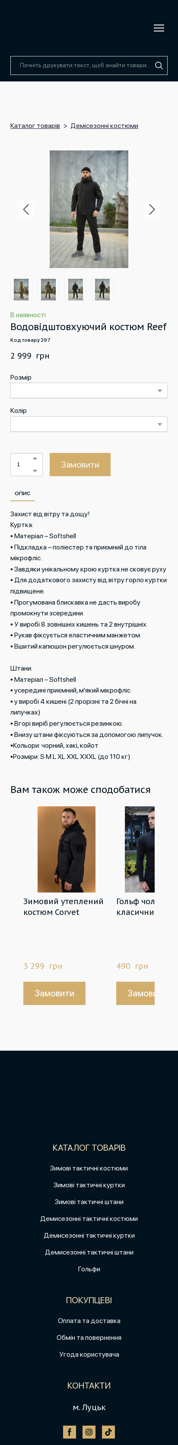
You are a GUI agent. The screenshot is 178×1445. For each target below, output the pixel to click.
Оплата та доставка (89, 1321)
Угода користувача (89, 1354)
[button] (159, 65)
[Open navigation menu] (159, 28)
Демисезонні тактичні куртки (89, 1235)
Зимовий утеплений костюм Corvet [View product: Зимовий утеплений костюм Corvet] (63, 906)
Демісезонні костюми (104, 126)
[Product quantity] (24, 464)
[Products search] (89, 65)
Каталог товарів (35, 126)
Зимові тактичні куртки (89, 1185)
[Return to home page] (30, 28)
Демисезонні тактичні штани (89, 1252)
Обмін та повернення (89, 1337)
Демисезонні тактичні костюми (89, 1218)
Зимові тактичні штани (89, 1202)
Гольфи (89, 1269)
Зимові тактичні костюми (89, 1168)
